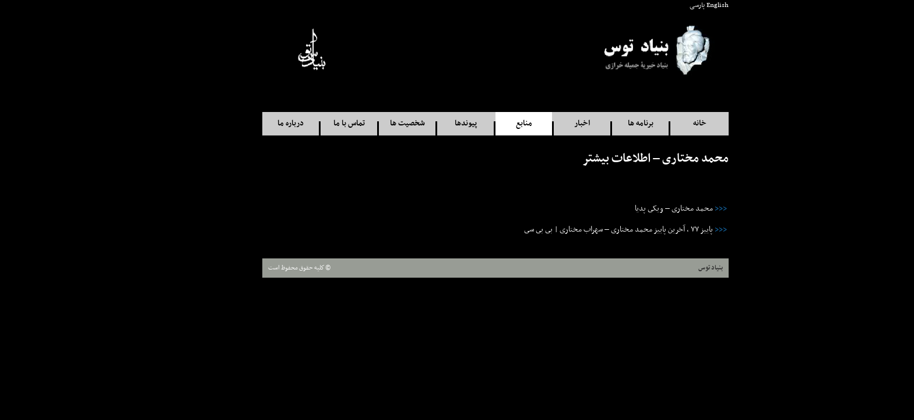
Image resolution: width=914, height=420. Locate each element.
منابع (485, 123)
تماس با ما (310, 123)
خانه (661, 123)
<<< (682, 208)
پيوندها (427, 123)
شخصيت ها (368, 123)
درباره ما (252, 123)
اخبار (543, 123)
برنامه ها (602, 123)
